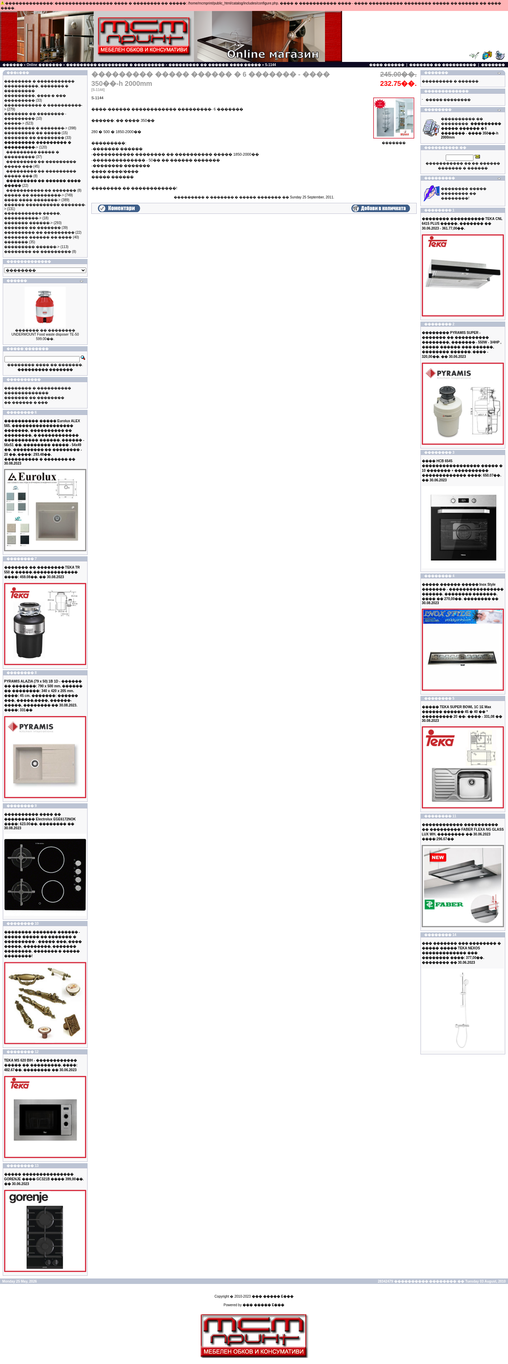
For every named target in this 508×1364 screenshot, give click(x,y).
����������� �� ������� (41, 190)
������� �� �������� (34, 138)
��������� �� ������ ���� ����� (214, 65)
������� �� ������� (32, 228)
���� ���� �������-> (32, 200)
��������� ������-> (32, 247)
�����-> (14, 123)
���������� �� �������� (471, 128)
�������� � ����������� (39, 81)
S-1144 (270, 65)
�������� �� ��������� (37, 252)
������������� (26, 393)
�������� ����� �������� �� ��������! (463, 193)
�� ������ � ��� (26, 402)
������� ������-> (28, 223)
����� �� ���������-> (34, 195)
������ (12, 65)
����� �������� (448, 100)
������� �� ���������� (442, 65)
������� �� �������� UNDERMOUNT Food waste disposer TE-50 (45, 332)
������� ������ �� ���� (38, 237)
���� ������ (386, 65)
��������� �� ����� (32, 133)
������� (493, 65)
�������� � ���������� (37, 388)
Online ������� (44, 65)
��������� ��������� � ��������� (115, 65)
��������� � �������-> (35, 128)
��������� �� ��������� (39, 232)
